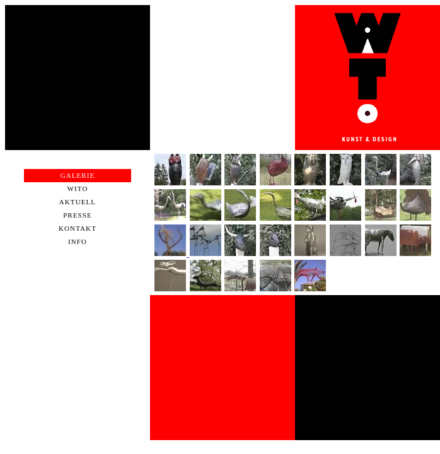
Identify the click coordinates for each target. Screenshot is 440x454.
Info (77, 241)
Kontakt (77, 228)
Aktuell (77, 202)
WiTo (77, 188)
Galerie (78, 175)
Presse (77, 215)
